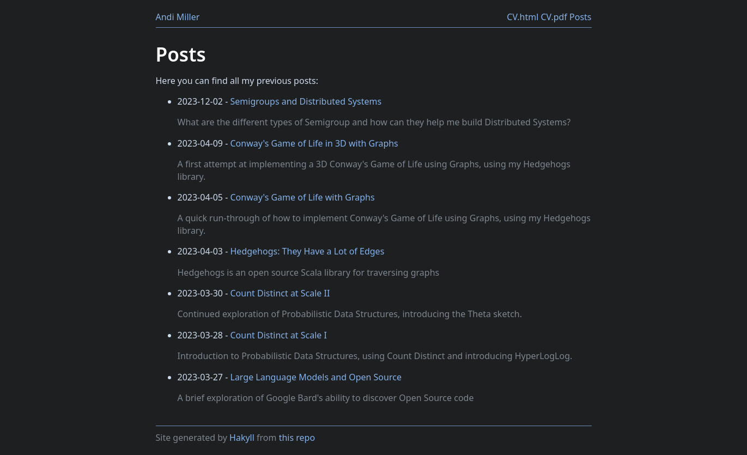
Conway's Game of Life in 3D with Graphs (314, 143)
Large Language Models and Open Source (316, 377)
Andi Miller (178, 17)
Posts (580, 17)
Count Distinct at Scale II (280, 293)
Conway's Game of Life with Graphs (302, 197)
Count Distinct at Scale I (278, 335)
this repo (297, 438)
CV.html (522, 17)
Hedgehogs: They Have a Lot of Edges (307, 251)
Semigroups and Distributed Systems (306, 101)
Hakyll (241, 438)
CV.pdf (553, 17)
